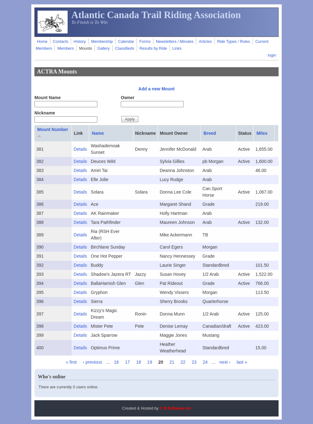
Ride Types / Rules (233, 41)
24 (205, 362)
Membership (102, 41)
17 (127, 362)
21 (171, 362)
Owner (128, 97)
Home (42, 41)
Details (80, 149)
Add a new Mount (156, 88)
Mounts (85, 48)
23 (194, 362)
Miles (261, 133)
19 (149, 362)
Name (98, 133)
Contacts (60, 41)
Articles (205, 41)
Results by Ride (153, 48)
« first (71, 362)
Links (177, 48)
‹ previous (92, 362)
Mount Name (47, 97)
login (272, 55)
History (80, 41)
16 (116, 362)
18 (138, 362)
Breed (209, 133)
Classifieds (124, 48)
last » (242, 362)
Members (65, 48)
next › (224, 362)
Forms (145, 41)
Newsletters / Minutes (174, 41)
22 (183, 362)
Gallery (103, 48)
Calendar (126, 41)
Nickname (44, 112)
